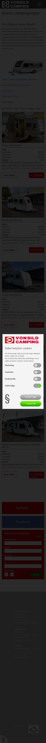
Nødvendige (10, 386)
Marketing (9, 365)
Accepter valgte (30, 397)
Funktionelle (10, 379)
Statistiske (9, 372)
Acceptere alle (30, 404)
